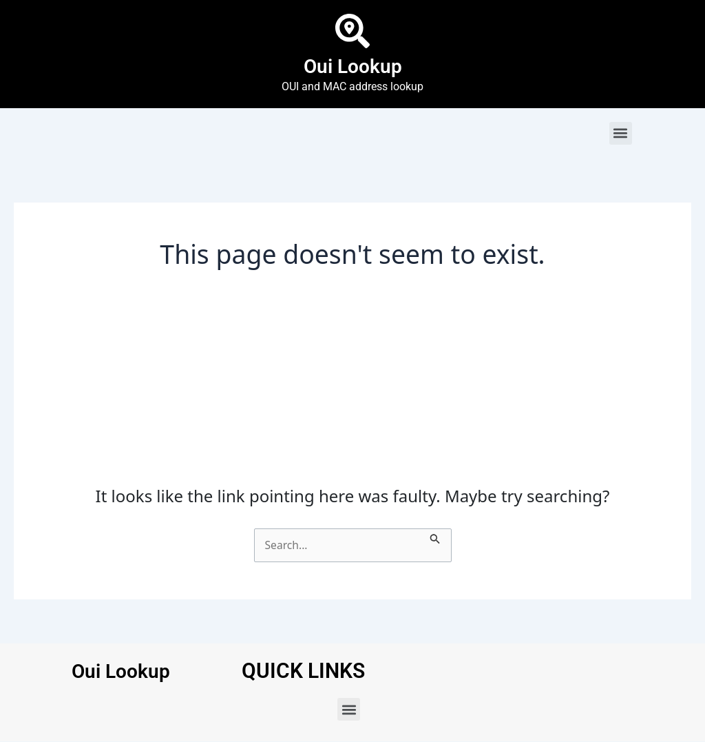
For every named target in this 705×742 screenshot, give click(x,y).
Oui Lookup (353, 66)
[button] (620, 133)
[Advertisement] (353, 383)
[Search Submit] (436, 536)
